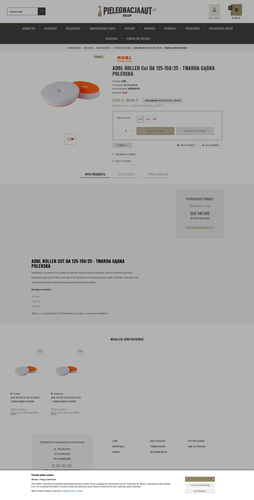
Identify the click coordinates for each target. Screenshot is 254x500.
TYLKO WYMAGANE (200, 485)
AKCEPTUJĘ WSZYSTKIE (199, 479)
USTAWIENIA (199, 491)
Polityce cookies (76, 490)
